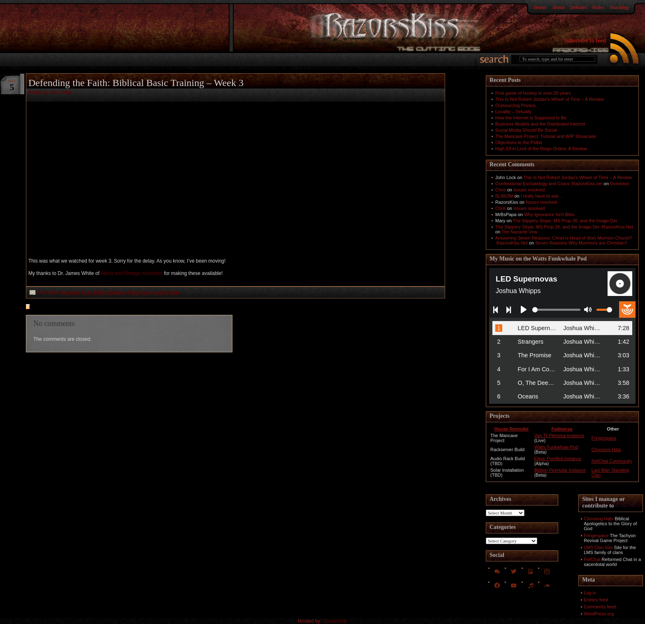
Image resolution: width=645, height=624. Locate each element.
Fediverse (561, 428)
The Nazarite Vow (519, 231)
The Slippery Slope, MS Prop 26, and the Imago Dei (565, 220)
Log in (590, 592)
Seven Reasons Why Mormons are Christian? (581, 242)
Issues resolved (529, 189)
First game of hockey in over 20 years (533, 93)
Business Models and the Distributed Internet (540, 123)
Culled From (139, 292)
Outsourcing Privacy (515, 105)
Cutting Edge (166, 292)
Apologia (70, 292)
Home (540, 7)
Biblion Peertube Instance (560, 470)
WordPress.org (599, 613)
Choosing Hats (606, 449)
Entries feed (596, 599)
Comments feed (600, 606)
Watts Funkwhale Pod (556, 447)
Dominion (619, 183)
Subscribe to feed (585, 40)
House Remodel (511, 428)
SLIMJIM (504, 195)
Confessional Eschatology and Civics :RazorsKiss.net (548, 183)
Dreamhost (335, 621)
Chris (500, 189)
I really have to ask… (542, 195)
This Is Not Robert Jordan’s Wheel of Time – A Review (549, 99)
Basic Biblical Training (103, 292)
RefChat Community (612, 461)
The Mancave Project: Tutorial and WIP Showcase (545, 136)
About (558, 7)
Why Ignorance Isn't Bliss (549, 214)
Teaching (619, 7)
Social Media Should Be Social (526, 130)
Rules (598, 7)
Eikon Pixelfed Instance (557, 458)
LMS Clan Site (598, 547)
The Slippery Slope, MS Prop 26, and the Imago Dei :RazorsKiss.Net (564, 226)
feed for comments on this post (68, 307)
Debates (578, 7)
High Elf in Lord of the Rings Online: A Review (541, 148)
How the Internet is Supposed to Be (530, 117)
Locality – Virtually (513, 111)
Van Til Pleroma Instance (559, 435)
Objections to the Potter (519, 142)
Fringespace (604, 437)
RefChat (592, 559)
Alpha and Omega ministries (131, 273)
